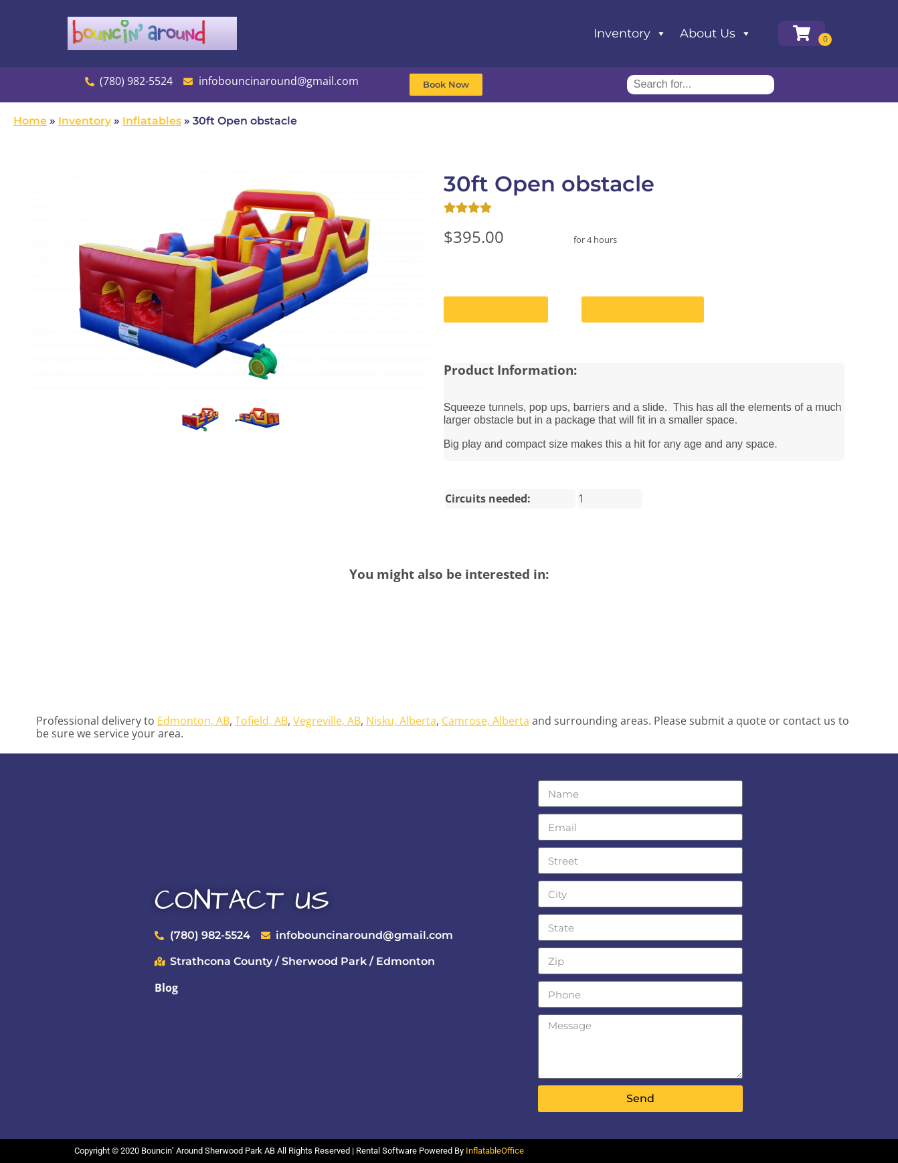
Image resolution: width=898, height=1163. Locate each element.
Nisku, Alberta (401, 720)
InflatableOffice (495, 1151)
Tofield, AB (261, 720)
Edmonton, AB (193, 720)
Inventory (630, 33)
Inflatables (151, 120)
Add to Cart (496, 309)
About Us (715, 33)
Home (30, 120)
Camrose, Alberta (485, 720)
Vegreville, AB (327, 720)
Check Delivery (643, 309)
